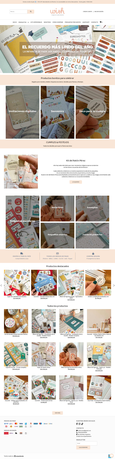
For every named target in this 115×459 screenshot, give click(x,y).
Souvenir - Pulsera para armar (44, 401)
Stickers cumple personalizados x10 (98, 297)
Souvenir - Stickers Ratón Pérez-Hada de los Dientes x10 (99, 335)
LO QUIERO (75, 182)
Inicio (15, 22)
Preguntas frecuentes (73, 22)
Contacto (94, 22)
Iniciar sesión (98, 12)
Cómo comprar (58, 22)
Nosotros (47, 22)
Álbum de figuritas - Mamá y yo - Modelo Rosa (71, 401)
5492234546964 (81, 432)
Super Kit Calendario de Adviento (16, 297)
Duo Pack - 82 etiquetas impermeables (99, 401)
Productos (23, 22)
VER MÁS (57, 413)
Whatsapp (86, 22)
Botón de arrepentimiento (83, 436)
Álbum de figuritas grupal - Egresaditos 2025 (71, 297)
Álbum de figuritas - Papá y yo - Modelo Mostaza (99, 368)
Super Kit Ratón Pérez (43, 367)
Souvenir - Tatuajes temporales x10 (44, 297)
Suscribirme (83, 447)
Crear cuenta (87, 12)
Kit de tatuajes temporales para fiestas (16, 334)
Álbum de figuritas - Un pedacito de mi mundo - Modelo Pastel (44, 335)
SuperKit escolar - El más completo (16, 367)
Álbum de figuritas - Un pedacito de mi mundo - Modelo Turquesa (71, 335)
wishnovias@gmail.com (83, 431)
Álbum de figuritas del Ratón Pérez (71, 367)
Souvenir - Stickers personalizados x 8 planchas (16, 401)
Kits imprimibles (36, 22)
